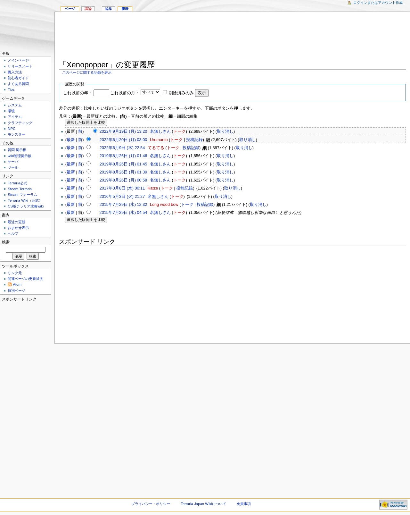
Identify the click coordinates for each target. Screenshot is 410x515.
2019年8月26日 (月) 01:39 (123, 172)
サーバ (13, 162)
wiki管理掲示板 (19, 156)
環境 (11, 111)
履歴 (124, 9)
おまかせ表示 (18, 228)
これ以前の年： (77, 93)
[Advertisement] (232, 37)
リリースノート (20, 66)
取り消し (225, 131)
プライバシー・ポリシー (150, 504)
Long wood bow (164, 204)
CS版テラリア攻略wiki (26, 206)
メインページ (18, 60)
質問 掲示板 (17, 150)
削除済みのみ (181, 93)
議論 (88, 9)
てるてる (156, 148)
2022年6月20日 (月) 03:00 (123, 140)
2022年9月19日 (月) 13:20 (123, 131)
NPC (11, 129)
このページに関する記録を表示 (86, 72)
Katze (153, 188)
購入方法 (15, 72)
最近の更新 (16, 222)
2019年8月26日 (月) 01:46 (123, 156)
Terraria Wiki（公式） (25, 200)
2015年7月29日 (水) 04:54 (123, 212)
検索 (6, 242)
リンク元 (15, 273)
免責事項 (244, 504)
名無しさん (160, 131)
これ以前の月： (124, 93)
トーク (179, 131)
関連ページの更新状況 (25, 279)
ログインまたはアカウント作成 (378, 2)
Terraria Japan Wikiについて (203, 504)
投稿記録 (194, 140)
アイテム (15, 117)
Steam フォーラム (22, 195)
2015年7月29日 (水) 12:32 (123, 204)
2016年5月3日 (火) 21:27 (122, 196)
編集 (108, 9)
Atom (17, 284)
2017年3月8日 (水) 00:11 (122, 188)
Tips (11, 89)
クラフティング (20, 123)
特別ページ (16, 290)
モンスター (16, 134)
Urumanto (159, 140)
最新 (71, 140)
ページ (70, 9)
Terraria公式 (17, 183)
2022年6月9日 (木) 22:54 (122, 148)
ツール (13, 167)
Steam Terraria (20, 189)
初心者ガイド (18, 78)
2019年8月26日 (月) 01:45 (123, 164)
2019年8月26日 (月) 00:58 (123, 180)
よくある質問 (18, 84)
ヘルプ (13, 233)
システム (15, 105)
